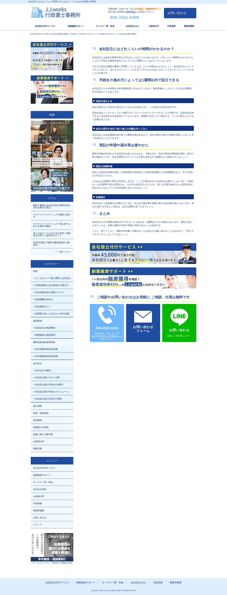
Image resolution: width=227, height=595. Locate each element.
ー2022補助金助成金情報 (45, 349)
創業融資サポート (76, 26)
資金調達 (37, 420)
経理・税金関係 (41, 413)
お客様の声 (153, 26)
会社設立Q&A (40, 489)
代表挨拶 (171, 26)
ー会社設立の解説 (42, 370)
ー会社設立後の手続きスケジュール (50, 391)
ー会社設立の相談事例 (44, 328)
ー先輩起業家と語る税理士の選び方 (50, 285)
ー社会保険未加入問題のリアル (48, 292)
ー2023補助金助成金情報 (45, 356)
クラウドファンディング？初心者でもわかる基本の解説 (52, 225)
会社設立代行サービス (45, 26)
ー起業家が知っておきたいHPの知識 (51, 313)
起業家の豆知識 (41, 427)
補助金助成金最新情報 (44, 342)
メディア (37, 524)
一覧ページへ (64, 252)
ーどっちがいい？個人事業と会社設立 (52, 278)
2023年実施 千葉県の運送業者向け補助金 (51, 243)
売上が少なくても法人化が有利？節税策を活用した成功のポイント (52, 234)
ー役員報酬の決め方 (43, 299)
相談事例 (37, 321)
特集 (35, 271)
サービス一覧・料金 (105, 26)
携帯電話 (131, 12)
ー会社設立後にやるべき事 (46, 377)
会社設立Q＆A (132, 26)
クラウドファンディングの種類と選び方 (52, 215)
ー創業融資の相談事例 (44, 335)
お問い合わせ (176, 13)
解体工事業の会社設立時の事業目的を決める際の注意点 (52, 206)
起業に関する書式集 (43, 434)
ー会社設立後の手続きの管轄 (47, 398)
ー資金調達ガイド (42, 306)
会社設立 (37, 363)
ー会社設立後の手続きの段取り (48, 384)
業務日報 (37, 448)
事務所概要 (189, 26)
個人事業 (37, 406)
